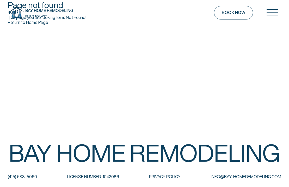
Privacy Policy (165, 177)
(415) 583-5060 (22, 177)
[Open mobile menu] (272, 13)
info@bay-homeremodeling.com (246, 177)
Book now (233, 12)
